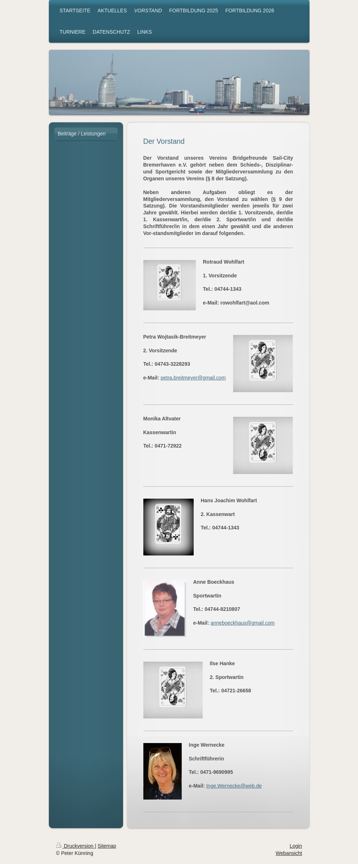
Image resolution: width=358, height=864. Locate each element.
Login (296, 846)
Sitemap (107, 846)
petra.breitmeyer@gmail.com (193, 378)
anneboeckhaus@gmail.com (243, 623)
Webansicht (289, 853)
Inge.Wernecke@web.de (234, 786)
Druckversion (75, 846)
